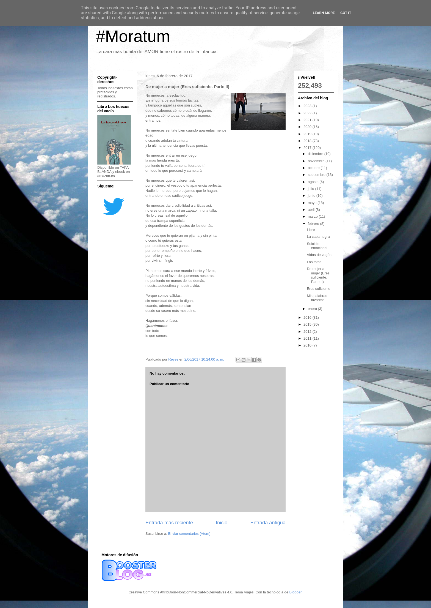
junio (312, 195)
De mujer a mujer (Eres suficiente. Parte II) (318, 275)
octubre (314, 168)
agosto (314, 182)
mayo (312, 203)
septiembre (317, 175)
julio (311, 189)
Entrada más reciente (169, 522)
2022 (308, 113)
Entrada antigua (268, 522)
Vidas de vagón (319, 255)
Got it (345, 13)
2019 (308, 134)
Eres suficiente (318, 289)
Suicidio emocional (317, 246)
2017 (308, 148)
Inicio (221, 522)
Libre (311, 230)
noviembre (316, 161)
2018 (308, 141)
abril (312, 210)
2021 (308, 120)
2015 (308, 324)
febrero (314, 224)
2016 (308, 317)
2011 (308, 338)
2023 (308, 106)
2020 (308, 127)
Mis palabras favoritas (317, 298)
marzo (313, 216)
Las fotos (314, 262)
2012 (308, 331)
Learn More (324, 13)
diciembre (316, 154)
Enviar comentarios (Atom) (189, 533)
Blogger (295, 592)
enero (313, 309)
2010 (308, 345)
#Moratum (133, 36)
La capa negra (318, 237)
